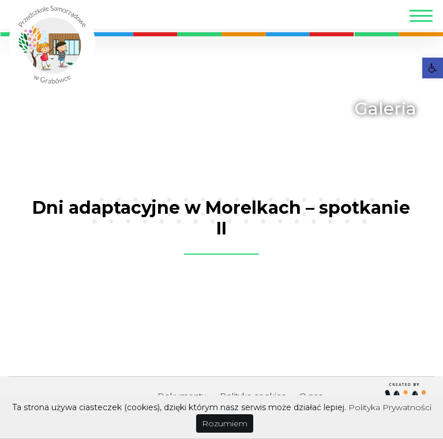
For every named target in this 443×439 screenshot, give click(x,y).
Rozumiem (224, 423)
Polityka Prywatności (389, 407)
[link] (432, 68)
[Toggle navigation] (420, 17)
